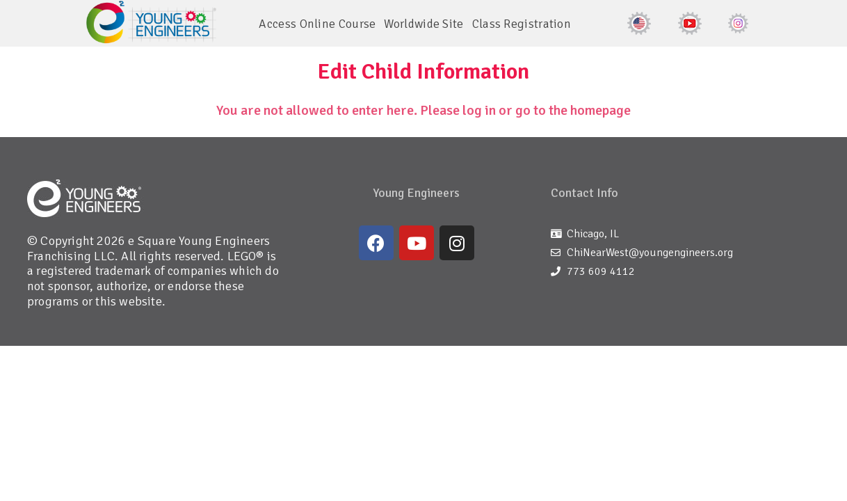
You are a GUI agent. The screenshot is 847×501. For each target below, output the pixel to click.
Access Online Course (317, 23)
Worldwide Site (423, 23)
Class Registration (521, 23)
